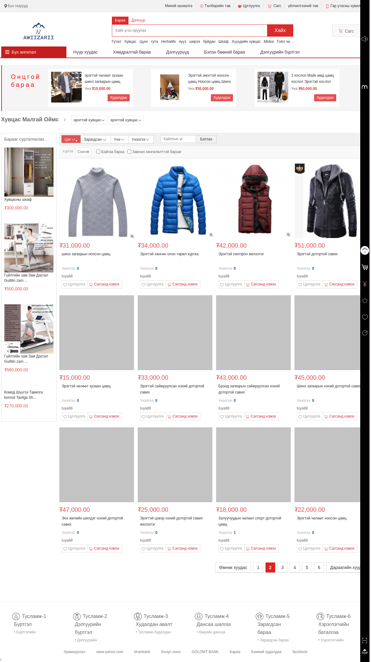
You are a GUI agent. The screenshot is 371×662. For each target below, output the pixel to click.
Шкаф (224, 41)
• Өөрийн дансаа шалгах (211, 633)
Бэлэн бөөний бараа (224, 52)
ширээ (194, 41)
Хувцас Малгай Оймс (30, 119)
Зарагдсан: (96, 139)
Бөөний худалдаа (266, 652)
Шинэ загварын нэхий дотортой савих (329, 386)
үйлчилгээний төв (303, 6)
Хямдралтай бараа (132, 52)
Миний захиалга (178, 6)
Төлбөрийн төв (215, 6)
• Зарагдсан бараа (273, 640)
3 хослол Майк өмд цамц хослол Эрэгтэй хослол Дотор (312, 78)
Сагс (273, 6)
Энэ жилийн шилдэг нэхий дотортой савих (92, 521)
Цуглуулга (248, 6)
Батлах (206, 139)
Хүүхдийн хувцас (246, 41)
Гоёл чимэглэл (289, 41)
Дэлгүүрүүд (177, 52)
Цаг (71, 139)
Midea (269, 41)
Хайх (280, 30)
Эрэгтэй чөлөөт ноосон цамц (322, 518)
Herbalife (168, 41)
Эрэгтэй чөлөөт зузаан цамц (86, 386)
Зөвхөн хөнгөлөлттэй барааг (157, 152)
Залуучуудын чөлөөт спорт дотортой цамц (250, 521)
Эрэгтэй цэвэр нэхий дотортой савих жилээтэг (171, 521)
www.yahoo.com (109, 652)
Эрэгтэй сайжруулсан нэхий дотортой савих (172, 389)
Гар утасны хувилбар (348, 6)
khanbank (142, 652)
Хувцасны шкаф (18, 199)
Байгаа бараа (112, 152)
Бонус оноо (171, 652)
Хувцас (130, 41)
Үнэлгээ (141, 139)
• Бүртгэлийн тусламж (25, 633)
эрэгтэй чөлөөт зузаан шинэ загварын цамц (104, 78)
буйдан (209, 41)
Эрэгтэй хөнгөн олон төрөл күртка (169, 254)
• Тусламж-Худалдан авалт (153, 633)
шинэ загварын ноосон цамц (86, 254)
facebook (299, 652)
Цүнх (144, 41)
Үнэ (119, 139)
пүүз (182, 41)
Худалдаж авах (118, 98)
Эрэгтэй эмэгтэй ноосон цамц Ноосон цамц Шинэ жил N (209, 78)
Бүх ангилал (24, 52)
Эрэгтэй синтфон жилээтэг (241, 254)
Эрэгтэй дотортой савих (317, 254)
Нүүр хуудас (85, 52)
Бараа (120, 20)
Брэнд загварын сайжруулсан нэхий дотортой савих (249, 389)
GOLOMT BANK (205, 652)
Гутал (116, 41)
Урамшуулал (74, 652)
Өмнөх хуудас (233, 567)
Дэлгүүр (138, 20)
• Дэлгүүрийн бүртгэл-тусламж (89, 641)
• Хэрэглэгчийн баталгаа (331, 641)
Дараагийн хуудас (348, 567)
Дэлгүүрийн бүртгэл (280, 52)
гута (154, 41)
